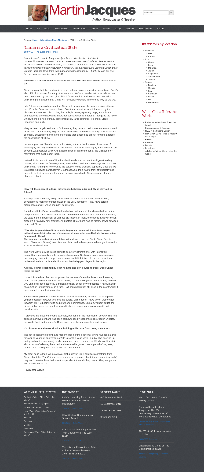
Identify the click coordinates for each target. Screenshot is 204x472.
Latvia (151, 96)
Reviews (149, 142)
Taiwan (151, 79)
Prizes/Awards (146, 28)
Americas (149, 50)
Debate (148, 145)
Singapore (153, 73)
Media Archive (61, 28)
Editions (149, 139)
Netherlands (153, 102)
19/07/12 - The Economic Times (41, 51)
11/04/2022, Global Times (72, 408)
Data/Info (130, 28)
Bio (38, 28)
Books (47, 28)
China (34, 61)
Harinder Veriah (80, 28)
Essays (118, 28)
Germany (152, 94)
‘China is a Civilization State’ (51, 47)
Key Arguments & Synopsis (157, 128)
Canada (152, 56)
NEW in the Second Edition (157, 131)
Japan (151, 71)
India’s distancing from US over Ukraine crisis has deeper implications (78, 400)
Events (95, 28)
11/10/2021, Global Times (72, 441)
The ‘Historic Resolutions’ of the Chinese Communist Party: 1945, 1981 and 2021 (79, 450)
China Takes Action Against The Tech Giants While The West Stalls (79, 432)
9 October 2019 (108, 417)
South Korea (154, 76)
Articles (106, 28)
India (35, 71)
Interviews (150, 148)
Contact (160, 28)
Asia (147, 59)
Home (29, 28)
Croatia (151, 88)
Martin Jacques (49, 58)
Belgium (152, 85)
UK (149, 99)
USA (150, 53)
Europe (148, 82)
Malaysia (152, 68)
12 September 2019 (110, 410)
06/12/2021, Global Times (72, 423)
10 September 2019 (110, 403)
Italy (150, 91)
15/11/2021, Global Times (72, 458)
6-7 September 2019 (111, 397)
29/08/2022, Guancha (148, 439)
